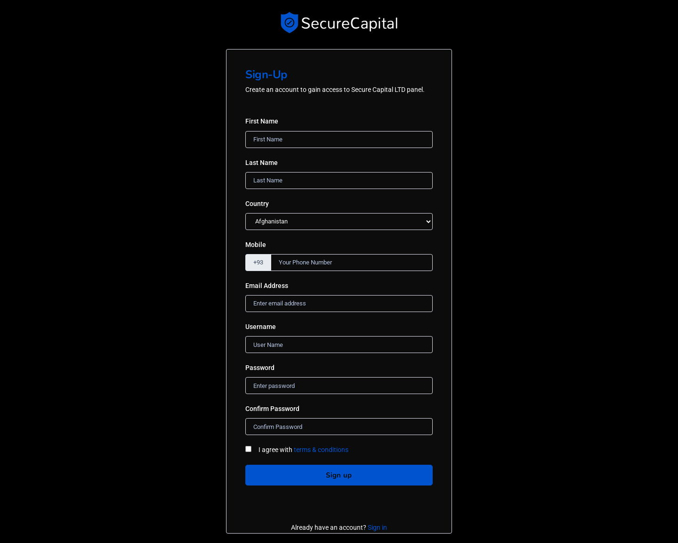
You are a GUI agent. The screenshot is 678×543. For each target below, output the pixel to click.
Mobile (255, 244)
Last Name (261, 162)
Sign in (377, 527)
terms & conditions (321, 449)
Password (259, 367)
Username (260, 326)
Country (257, 203)
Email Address (266, 285)
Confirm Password (272, 408)
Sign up (339, 475)
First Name (261, 121)
